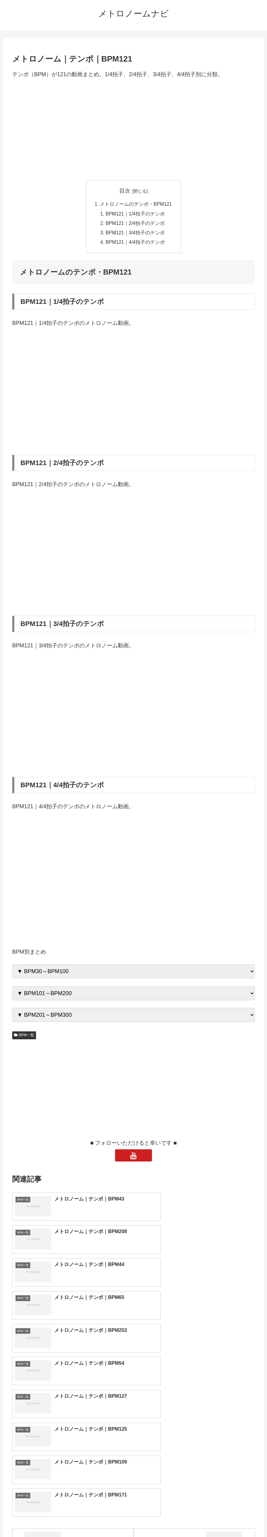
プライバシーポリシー (156, 1518)
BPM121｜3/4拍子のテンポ (136, 234)
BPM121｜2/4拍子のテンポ (136, 224)
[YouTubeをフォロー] (134, 1157)
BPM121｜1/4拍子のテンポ (136, 214)
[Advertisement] (133, 129)
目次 (124, 191)
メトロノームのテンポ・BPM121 (136, 204)
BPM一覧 (24, 1037)
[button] (253, 1447)
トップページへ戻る (109, 1518)
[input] (133, 1448)
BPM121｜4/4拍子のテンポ (136, 244)
